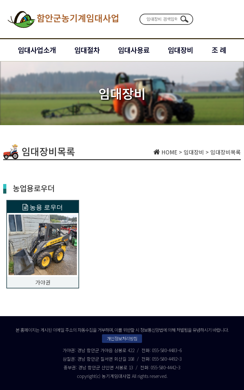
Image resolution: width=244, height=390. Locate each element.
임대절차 (87, 50)
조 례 (219, 50)
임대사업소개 (37, 50)
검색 (184, 19)
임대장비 (180, 50)
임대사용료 (134, 50)
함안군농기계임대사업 (62, 19)
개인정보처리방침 (122, 338)
